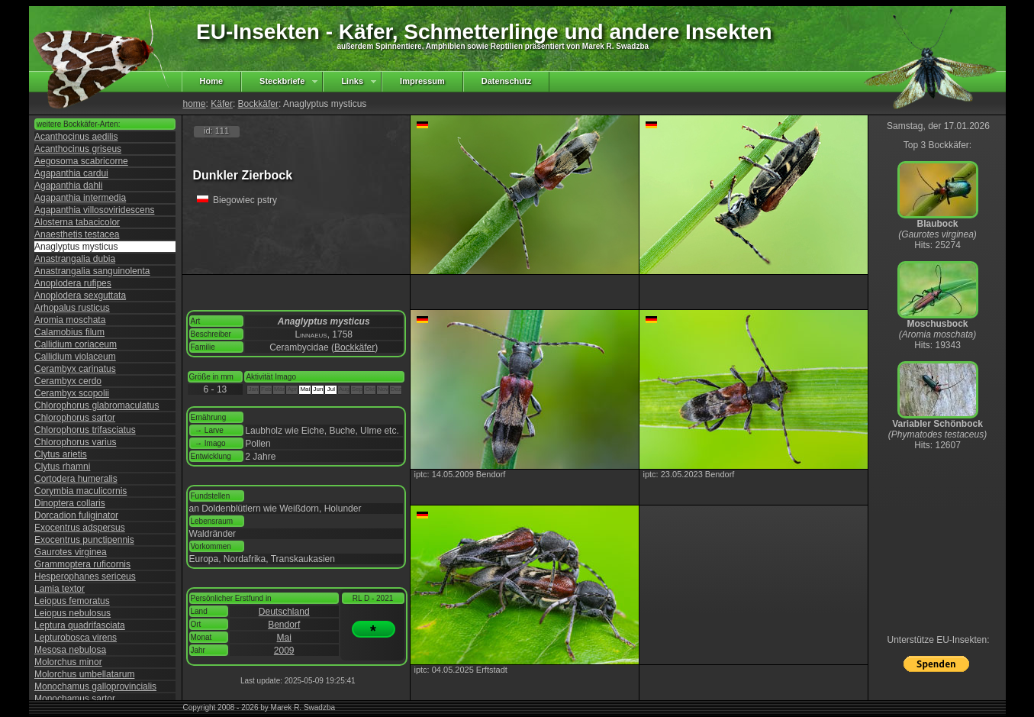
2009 (284, 650)
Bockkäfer (258, 104)
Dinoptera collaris (69, 503)
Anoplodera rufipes (72, 283)
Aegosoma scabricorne (81, 161)
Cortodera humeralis (76, 478)
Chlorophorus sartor (74, 417)
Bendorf (284, 624)
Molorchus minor (68, 662)
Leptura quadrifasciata (79, 625)
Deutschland (284, 611)
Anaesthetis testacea (76, 234)
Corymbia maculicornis (80, 491)
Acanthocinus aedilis (76, 136)
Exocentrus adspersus (79, 527)
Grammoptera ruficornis (82, 564)
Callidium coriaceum (75, 344)
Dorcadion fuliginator (76, 515)
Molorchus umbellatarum (84, 674)
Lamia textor (59, 588)
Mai (284, 637)
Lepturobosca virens (75, 637)
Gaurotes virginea (70, 552)
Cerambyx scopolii (71, 393)
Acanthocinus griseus (77, 149)
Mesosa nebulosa (70, 649)
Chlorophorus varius (75, 442)
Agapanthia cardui (71, 173)
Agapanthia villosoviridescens (94, 210)
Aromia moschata (69, 320)
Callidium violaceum (75, 356)
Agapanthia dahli (68, 185)
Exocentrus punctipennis (84, 540)
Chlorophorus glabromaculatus (96, 405)
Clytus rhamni (62, 466)
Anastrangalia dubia (74, 259)
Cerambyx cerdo (67, 381)
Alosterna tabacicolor (77, 222)
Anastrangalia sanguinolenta (92, 271)
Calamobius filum (69, 332)
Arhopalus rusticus (72, 307)
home (194, 104)
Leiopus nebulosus (72, 613)
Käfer (222, 104)
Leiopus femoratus (72, 601)
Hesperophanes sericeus (85, 576)
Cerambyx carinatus (75, 368)
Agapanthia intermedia (80, 197)
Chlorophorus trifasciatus (85, 430)
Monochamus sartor (74, 698)
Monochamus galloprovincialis (95, 686)
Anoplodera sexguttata (80, 295)
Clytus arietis (60, 454)
